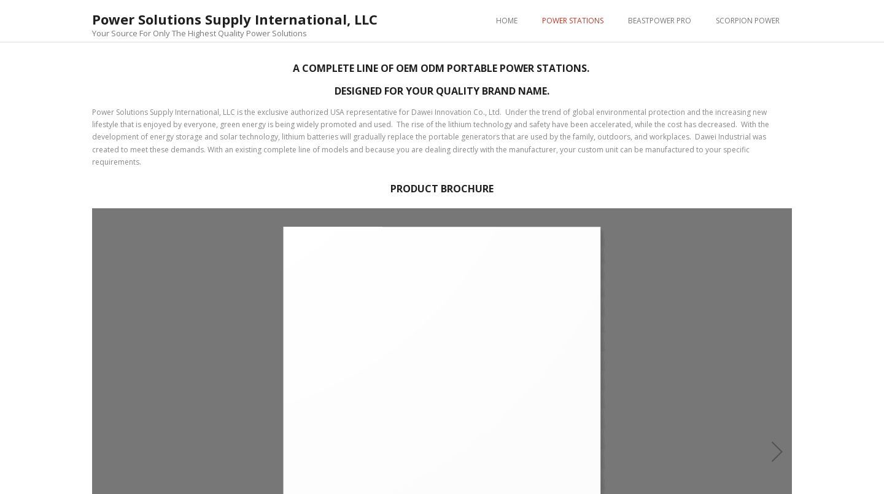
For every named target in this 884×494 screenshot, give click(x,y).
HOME (507, 20)
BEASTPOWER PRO (659, 20)
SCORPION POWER (748, 20)
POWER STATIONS (572, 20)
